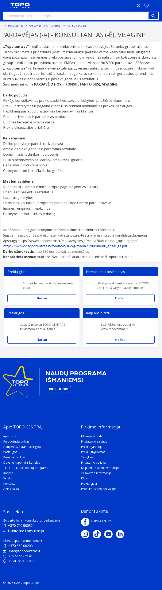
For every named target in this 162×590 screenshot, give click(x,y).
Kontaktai (9, 483)
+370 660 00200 (20, 545)
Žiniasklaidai (11, 488)
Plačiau (41, 298)
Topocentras (15, 25)
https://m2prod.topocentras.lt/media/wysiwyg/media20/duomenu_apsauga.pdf (65, 246)
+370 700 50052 (20, 525)
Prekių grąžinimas (93, 452)
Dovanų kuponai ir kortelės (21, 462)
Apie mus (9, 436)
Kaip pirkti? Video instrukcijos (100, 467)
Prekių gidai (89, 483)
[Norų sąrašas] (147, 5)
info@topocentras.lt (21, 551)
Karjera (8, 473)
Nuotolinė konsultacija (26, 530)
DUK (84, 478)
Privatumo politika (93, 462)
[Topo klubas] (55, 383)
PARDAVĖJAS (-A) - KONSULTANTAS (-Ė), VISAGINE (57, 25)
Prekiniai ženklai (14, 457)
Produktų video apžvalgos (98, 488)
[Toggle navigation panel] (5, 5)
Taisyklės (87, 457)
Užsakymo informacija (96, 473)
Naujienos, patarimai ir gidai (22, 446)
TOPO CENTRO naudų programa (25, 467)
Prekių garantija (92, 446)
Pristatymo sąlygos (94, 441)
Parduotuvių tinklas (16, 441)
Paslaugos (10, 452)
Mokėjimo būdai (92, 436)
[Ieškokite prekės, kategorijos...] (81, 16)
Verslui (7, 478)
